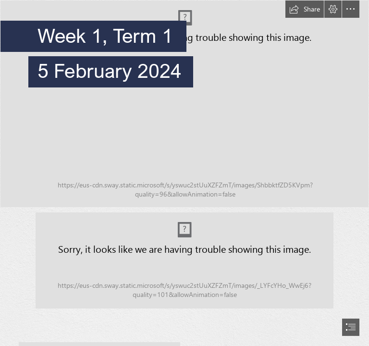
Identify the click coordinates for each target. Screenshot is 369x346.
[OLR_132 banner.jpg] (184, 104)
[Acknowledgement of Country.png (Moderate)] (184, 260)
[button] (304, 9)
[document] (184, 173)
